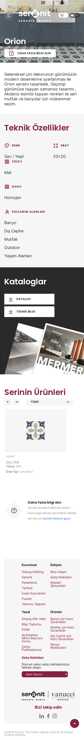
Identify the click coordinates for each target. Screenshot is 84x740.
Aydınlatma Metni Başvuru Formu (32, 638)
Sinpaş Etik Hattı (34, 618)
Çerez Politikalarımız (32, 648)
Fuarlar (27, 598)
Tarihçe (27, 588)
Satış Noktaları (61, 577)
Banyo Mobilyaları (58, 646)
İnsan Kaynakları (34, 593)
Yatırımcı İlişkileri (33, 604)
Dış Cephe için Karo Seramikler (61, 637)
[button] (7, 401)
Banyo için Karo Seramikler (61, 620)
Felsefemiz (29, 582)
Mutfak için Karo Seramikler (62, 629)
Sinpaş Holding (33, 571)
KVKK (26, 629)
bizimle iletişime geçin (57, 518)
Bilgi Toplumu (31, 624)
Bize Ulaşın (58, 571)
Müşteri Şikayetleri (58, 584)
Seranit (27, 577)
